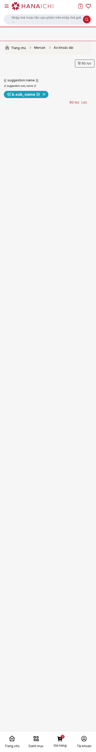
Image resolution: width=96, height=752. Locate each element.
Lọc (84, 102)
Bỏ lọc (75, 102)
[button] (48, 19)
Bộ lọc (85, 63)
